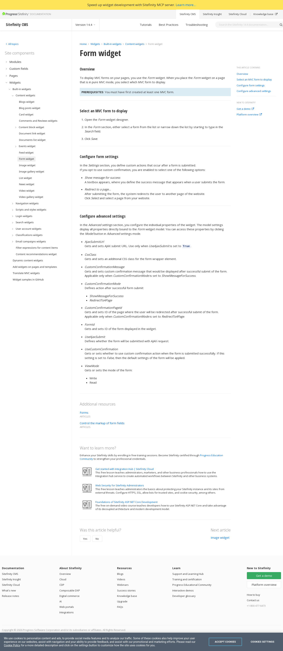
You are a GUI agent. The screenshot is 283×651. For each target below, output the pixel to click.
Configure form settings (251, 85)
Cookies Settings (262, 641)
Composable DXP (69, 590)
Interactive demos (183, 590)
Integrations (66, 611)
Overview (242, 74)
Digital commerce (69, 595)
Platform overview (249, 114)
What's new (9, 590)
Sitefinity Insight (212, 14)
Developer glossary (184, 595)
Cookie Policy (12, 645)
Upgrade (122, 601)
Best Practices (168, 25)
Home (83, 44)
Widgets (95, 44)
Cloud (62, 578)
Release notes (10, 595)
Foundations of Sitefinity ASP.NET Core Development (126, 501)
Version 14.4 (85, 25)
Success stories (126, 590)
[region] (141, 642)
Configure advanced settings (254, 91)
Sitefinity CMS (188, 14)
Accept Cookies (225, 641)
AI (60, 601)
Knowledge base (265, 14)
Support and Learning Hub (188, 573)
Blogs (120, 573)
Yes (85, 538)
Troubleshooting (196, 25)
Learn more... (186, 5)
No (97, 538)
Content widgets (135, 44)
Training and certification (187, 578)
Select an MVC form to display (254, 79)
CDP (61, 584)
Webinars (123, 584)
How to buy (253, 594)
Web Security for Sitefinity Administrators (119, 485)
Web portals (66, 606)
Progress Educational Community (191, 584)
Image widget (220, 537)
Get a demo (245, 109)
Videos (121, 578)
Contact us (253, 599)
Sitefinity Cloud (237, 14)
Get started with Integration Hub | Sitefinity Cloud (124, 468)
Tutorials (146, 25)
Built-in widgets (113, 44)
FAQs (120, 606)
